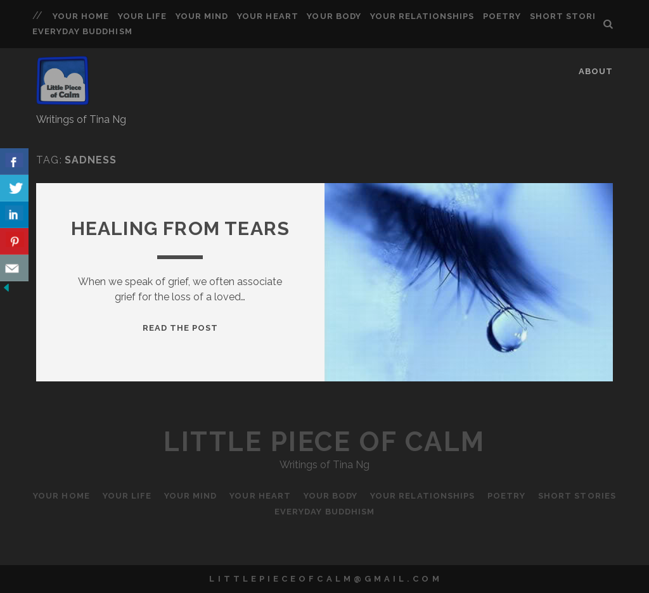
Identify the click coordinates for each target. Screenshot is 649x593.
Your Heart (267, 16)
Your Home (81, 16)
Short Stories (569, 16)
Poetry (502, 16)
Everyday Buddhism (82, 31)
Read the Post (181, 328)
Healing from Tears (180, 228)
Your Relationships (422, 16)
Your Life (142, 16)
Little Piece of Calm (324, 441)
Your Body (334, 16)
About (596, 71)
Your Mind (202, 16)
